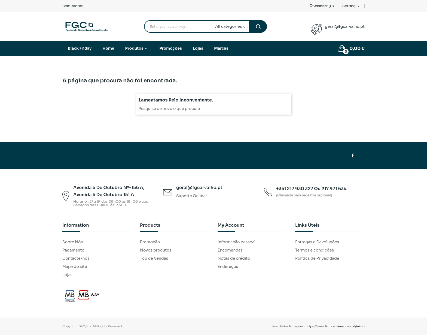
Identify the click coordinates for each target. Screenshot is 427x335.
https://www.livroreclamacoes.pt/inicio (335, 326)
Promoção (150, 242)
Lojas (67, 274)
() (322, 6)
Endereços (228, 266)
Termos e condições (314, 250)
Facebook (353, 155)
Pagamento (73, 250)
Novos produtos (155, 250)
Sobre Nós (72, 242)
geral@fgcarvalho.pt (345, 26)
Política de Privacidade (317, 258)
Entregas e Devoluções (317, 242)
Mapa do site (74, 266)
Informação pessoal (236, 242)
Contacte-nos (75, 258)
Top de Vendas (154, 258)
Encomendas (230, 250)
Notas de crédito (234, 258)
